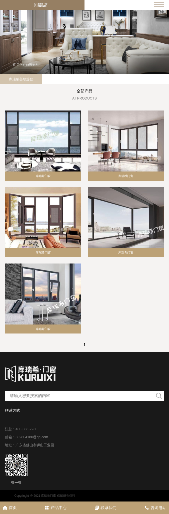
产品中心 (55, 508)
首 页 (16, 64)
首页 (9, 508)
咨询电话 (155, 508)
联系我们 (105, 508)
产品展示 (29, 64)
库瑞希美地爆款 (21, 79)
